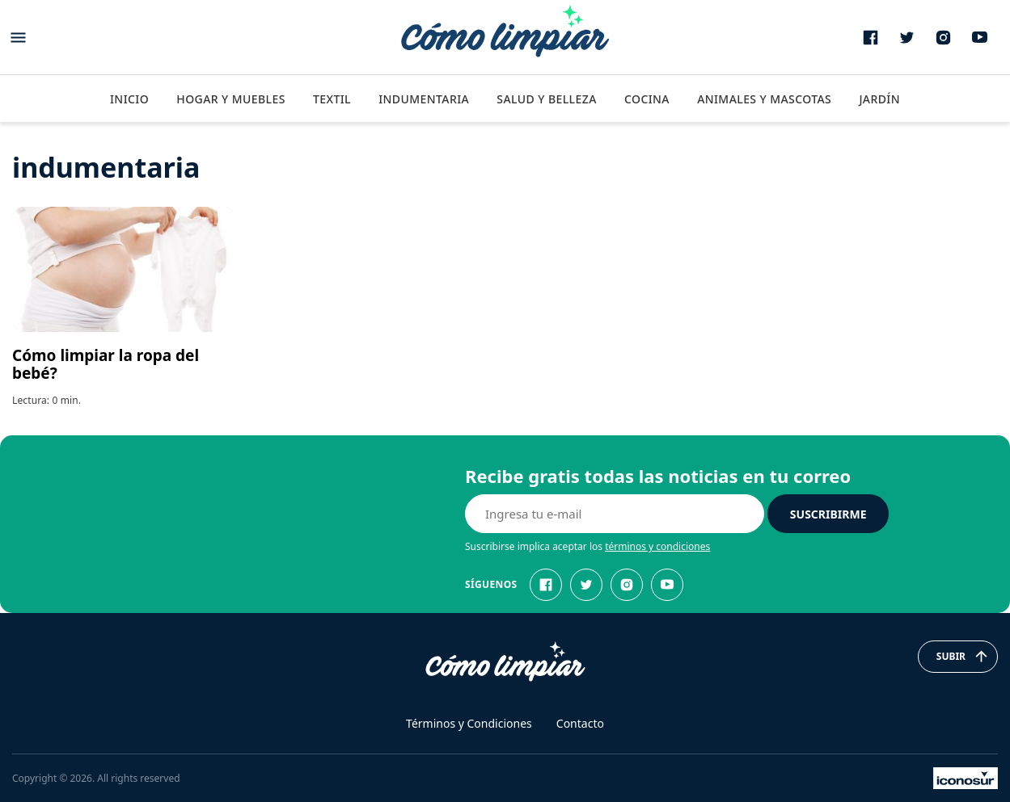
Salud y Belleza (546, 99)
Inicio (129, 99)
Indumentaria (423, 99)
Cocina (647, 99)
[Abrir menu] (18, 37)
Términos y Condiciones (469, 723)
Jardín (879, 99)
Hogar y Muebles (230, 99)
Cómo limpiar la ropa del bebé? (105, 364)
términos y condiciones (657, 546)
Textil (332, 99)
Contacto (580, 723)
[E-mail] (614, 513)
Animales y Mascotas (764, 99)
